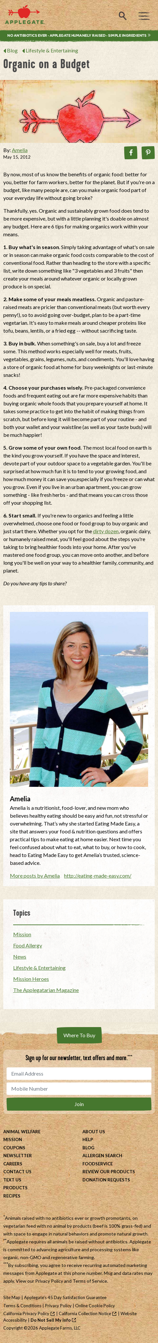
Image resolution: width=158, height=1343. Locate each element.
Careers (12, 1163)
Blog (12, 50)
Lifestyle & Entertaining (52, 50)
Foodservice (97, 1163)
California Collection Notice (85, 1313)
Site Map (11, 1297)
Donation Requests (106, 1179)
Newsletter (17, 1155)
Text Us (12, 1179)
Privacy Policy (49, 1281)
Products (15, 1187)
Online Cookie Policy (95, 1305)
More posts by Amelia (35, 875)
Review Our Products (108, 1171)
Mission (22, 934)
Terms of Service (90, 1281)
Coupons (14, 1147)
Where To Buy (79, 1035)
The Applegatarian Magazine (46, 990)
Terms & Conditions (22, 1305)
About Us (93, 1131)
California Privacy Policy (26, 1313)
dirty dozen (106, 531)
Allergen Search (102, 1155)
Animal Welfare (21, 1131)
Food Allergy (27, 945)
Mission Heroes (31, 979)
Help (87, 1139)
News (19, 956)
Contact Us (17, 1171)
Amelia (20, 150)
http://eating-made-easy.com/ (97, 875)
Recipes (11, 1195)
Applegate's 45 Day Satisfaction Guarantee (65, 1297)
